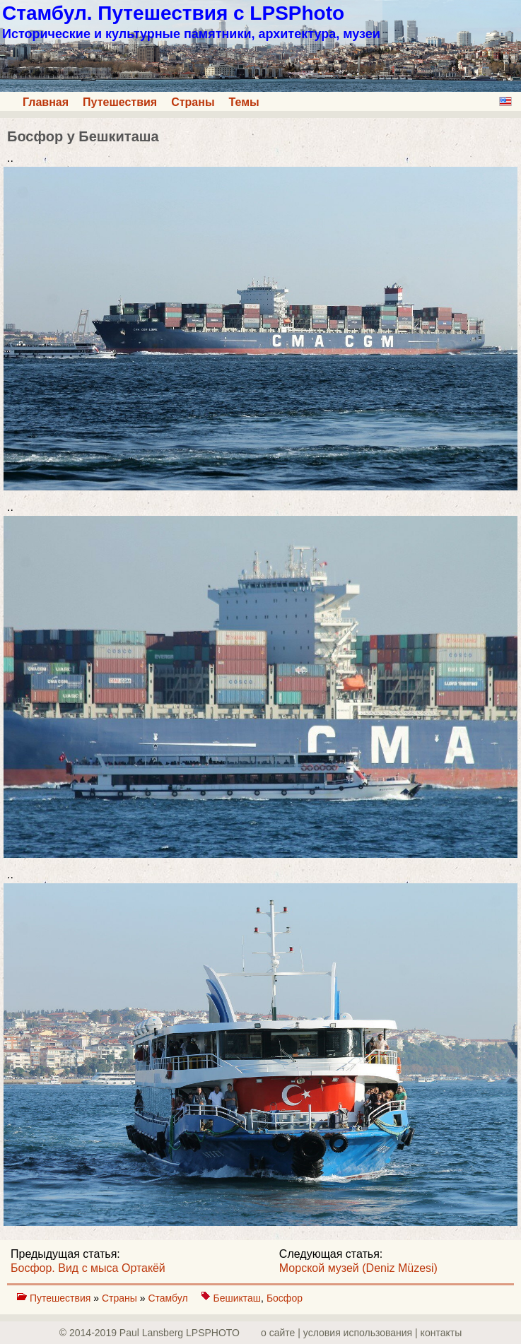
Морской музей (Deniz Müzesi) (358, 1268)
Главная (46, 102)
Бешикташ (237, 1298)
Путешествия (120, 102)
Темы (244, 102)
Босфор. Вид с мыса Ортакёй (88, 1268)
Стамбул (169, 1298)
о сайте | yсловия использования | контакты (361, 1332)
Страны (192, 102)
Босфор (285, 1298)
